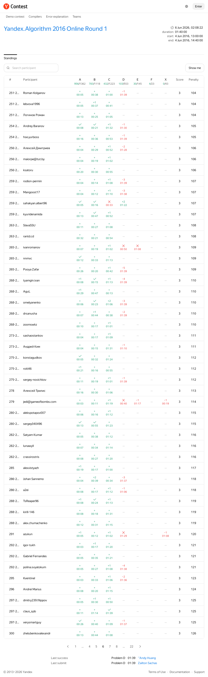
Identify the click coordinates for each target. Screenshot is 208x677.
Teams (77, 16)
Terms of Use (157, 672)
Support (199, 672)
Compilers (35, 16)
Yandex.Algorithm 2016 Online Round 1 (55, 28)
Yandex (27, 672)
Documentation (180, 672)
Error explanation (57, 16)
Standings (10, 58)
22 (131, 646)
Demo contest (15, 16)
